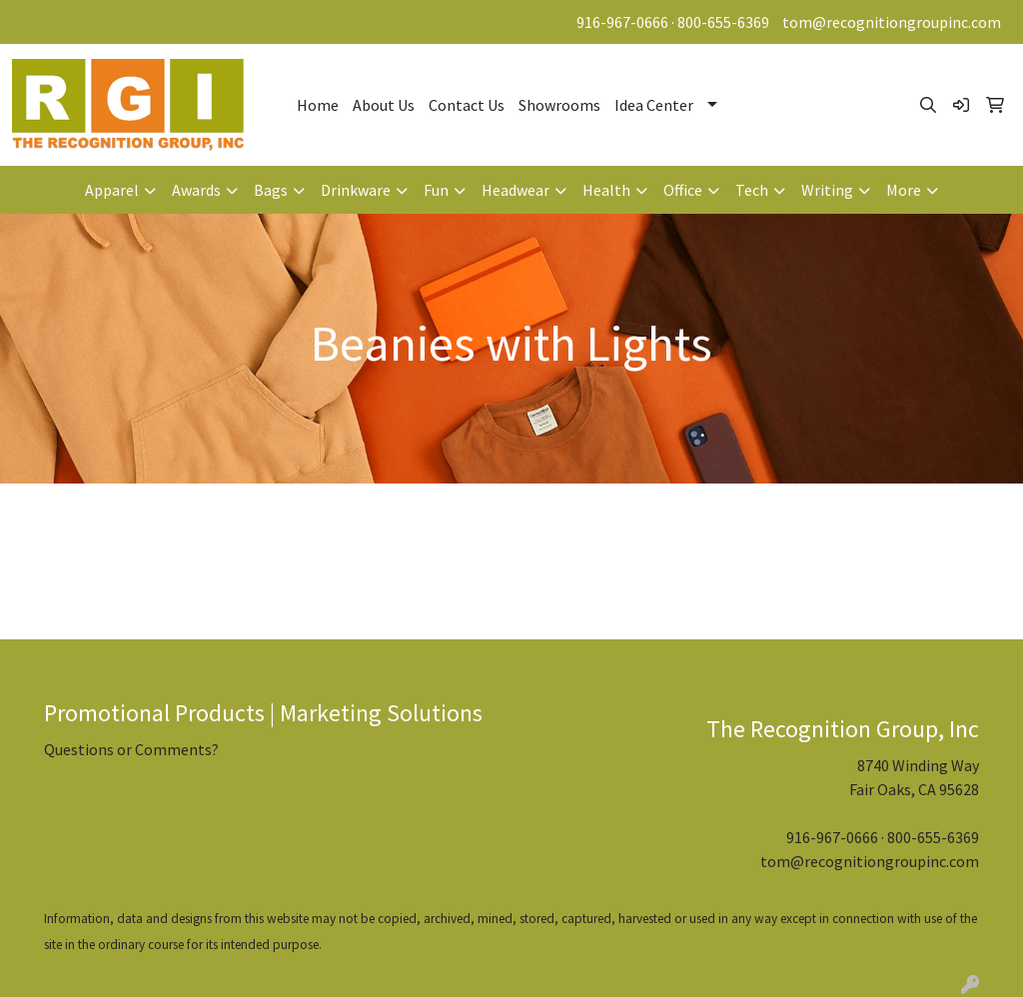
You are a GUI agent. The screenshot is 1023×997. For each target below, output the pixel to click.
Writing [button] (827, 190)
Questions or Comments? (131, 749)
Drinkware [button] (356, 190)
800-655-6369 (723, 22)
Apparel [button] (112, 190)
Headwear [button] (515, 190)
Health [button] (606, 190)
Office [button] (682, 190)
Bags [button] (271, 190)
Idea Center (653, 105)
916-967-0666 (622, 22)
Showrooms (559, 105)
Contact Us (467, 105)
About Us (384, 105)
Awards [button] (196, 190)
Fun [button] (436, 190)
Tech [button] (751, 190)
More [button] (903, 190)
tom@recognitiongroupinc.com (891, 22)
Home (318, 105)
